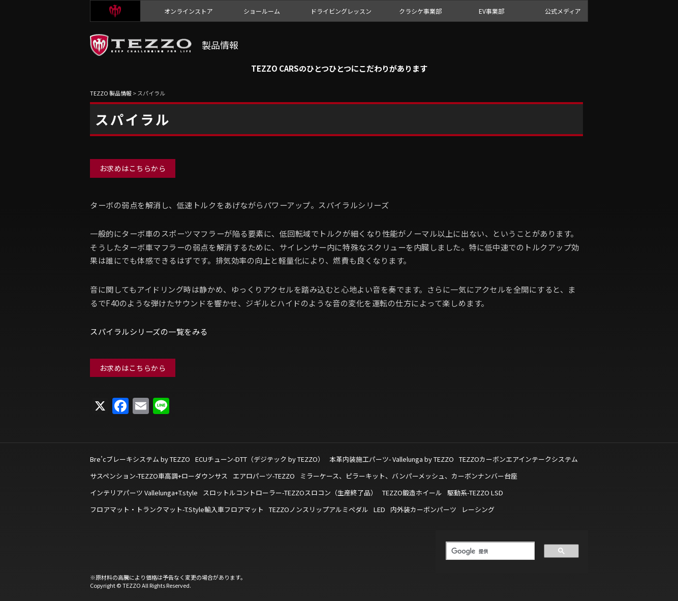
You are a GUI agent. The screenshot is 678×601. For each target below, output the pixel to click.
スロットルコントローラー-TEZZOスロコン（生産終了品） (290, 492)
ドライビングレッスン (341, 11)
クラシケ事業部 (420, 11)
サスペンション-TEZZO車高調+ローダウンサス (159, 476)
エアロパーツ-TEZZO (264, 476)
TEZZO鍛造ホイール (412, 492)
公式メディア (563, 11)
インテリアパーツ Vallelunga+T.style (144, 492)
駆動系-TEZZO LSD (475, 492)
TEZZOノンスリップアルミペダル (318, 509)
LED (379, 509)
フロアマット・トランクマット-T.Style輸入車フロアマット (177, 509)
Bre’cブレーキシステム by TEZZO (140, 459)
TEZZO (115, 11)
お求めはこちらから (133, 168)
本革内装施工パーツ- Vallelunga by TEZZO (391, 459)
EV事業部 (491, 11)
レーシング (478, 509)
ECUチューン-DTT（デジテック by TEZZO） (259, 459)
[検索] (486, 551)
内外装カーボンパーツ (423, 509)
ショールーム (261, 11)
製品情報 (220, 44)
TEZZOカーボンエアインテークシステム (518, 459)
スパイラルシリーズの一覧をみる (149, 331)
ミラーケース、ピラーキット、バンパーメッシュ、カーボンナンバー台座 (408, 476)
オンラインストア (188, 11)
